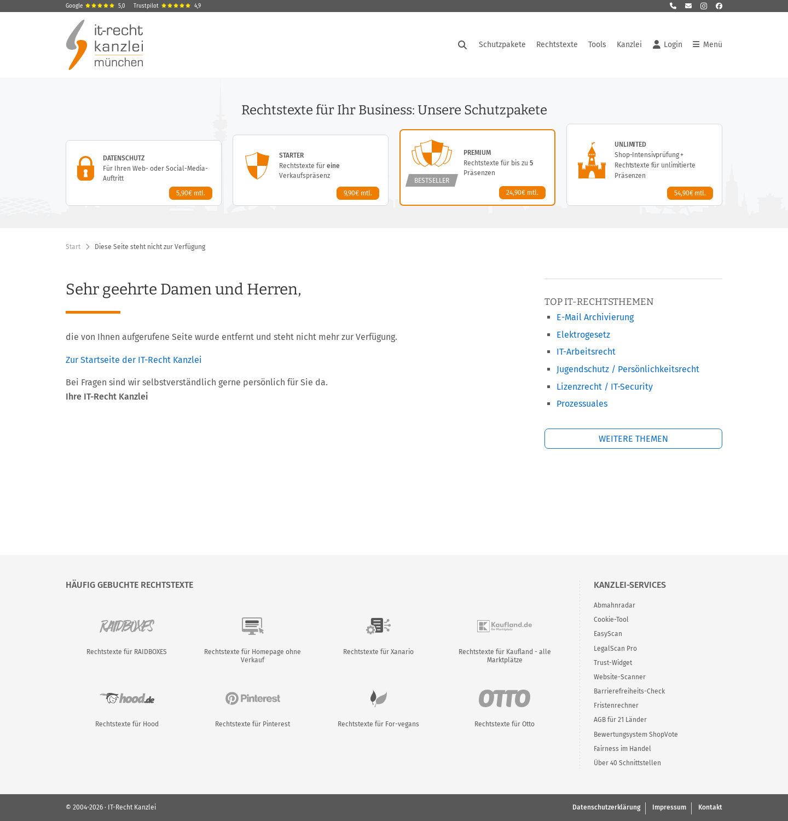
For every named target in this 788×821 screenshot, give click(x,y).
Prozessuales (582, 403)
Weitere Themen (633, 438)
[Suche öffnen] (462, 44)
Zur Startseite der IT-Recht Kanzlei (134, 360)
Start (73, 247)
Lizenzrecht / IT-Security (605, 386)
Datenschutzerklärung (606, 807)
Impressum (669, 807)
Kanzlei (629, 44)
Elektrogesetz (583, 334)
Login (667, 44)
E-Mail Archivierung (595, 317)
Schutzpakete (502, 44)
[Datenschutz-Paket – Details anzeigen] (143, 173)
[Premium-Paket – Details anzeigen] (477, 167)
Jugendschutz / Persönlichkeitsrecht (628, 369)
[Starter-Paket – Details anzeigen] (310, 170)
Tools (597, 44)
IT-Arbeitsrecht (586, 351)
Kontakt (710, 807)
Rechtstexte (557, 44)
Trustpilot (167, 6)
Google (95, 6)
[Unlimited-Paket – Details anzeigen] (644, 164)
